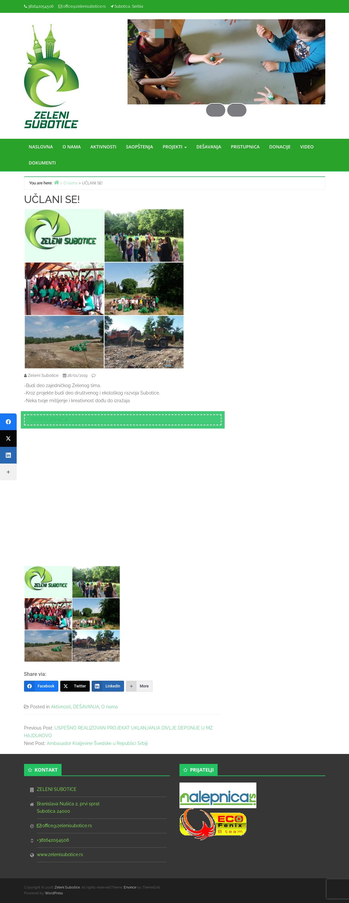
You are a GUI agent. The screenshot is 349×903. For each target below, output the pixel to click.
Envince (130, 887)
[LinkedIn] (108, 686)
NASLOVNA (41, 147)
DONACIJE (280, 147)
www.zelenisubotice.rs (60, 854)
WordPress (54, 893)
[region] (226, 68)
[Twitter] (75, 686)
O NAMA (71, 147)
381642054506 (41, 6)
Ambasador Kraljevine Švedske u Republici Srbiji (97, 743)
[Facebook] (41, 686)
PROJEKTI (174, 147)
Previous (212, 86)
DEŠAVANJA (208, 147)
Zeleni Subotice (67, 887)
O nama (109, 706)
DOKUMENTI (42, 163)
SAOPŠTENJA (139, 147)
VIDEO (307, 147)
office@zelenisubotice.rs (84, 6)
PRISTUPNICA (245, 147)
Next (240, 86)
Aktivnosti (61, 706)
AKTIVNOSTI (103, 147)
